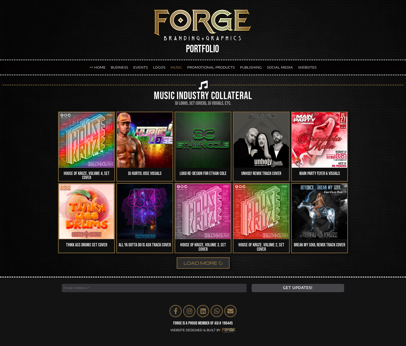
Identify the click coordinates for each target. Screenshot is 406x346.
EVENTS (140, 67)
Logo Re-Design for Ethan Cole (203, 173)
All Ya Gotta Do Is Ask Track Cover (145, 245)
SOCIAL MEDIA (280, 67)
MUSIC (176, 67)
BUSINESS (119, 67)
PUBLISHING (251, 67)
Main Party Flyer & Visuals (319, 173)
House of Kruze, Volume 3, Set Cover (203, 247)
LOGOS (159, 67)
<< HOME (98, 67)
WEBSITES (307, 67)
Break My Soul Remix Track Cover (319, 245)
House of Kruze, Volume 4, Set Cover (87, 175)
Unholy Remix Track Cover (261, 173)
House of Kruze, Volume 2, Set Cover (261, 247)
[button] (203, 263)
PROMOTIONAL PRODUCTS (211, 67)
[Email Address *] (154, 288)
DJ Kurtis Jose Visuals (145, 173)
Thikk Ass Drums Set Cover (86, 245)
